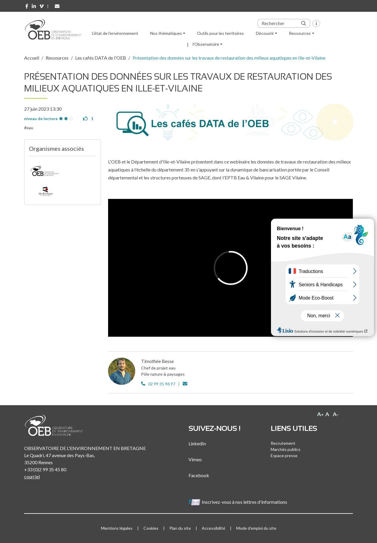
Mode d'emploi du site (256, 528)
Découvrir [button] (265, 33)
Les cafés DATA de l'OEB (100, 57)
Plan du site (180, 528)
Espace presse (284, 455)
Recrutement (283, 443)
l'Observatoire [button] (206, 44)
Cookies (150, 528)
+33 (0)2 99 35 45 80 (45, 469)
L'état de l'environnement (115, 33)
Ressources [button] (300, 33)
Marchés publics (285, 449)
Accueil (31, 57)
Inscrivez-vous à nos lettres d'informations (238, 502)
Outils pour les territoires (220, 33)
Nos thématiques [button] (166, 33)
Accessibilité (213, 528)
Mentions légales (117, 528)
